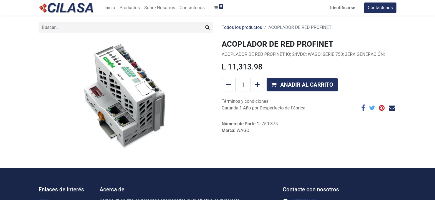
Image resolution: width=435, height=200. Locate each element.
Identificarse (342, 7)
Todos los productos (242, 27)
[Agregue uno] (257, 84)
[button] (302, 84)
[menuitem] (109, 7)
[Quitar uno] (229, 84)
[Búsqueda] (207, 27)
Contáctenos (380, 7)
